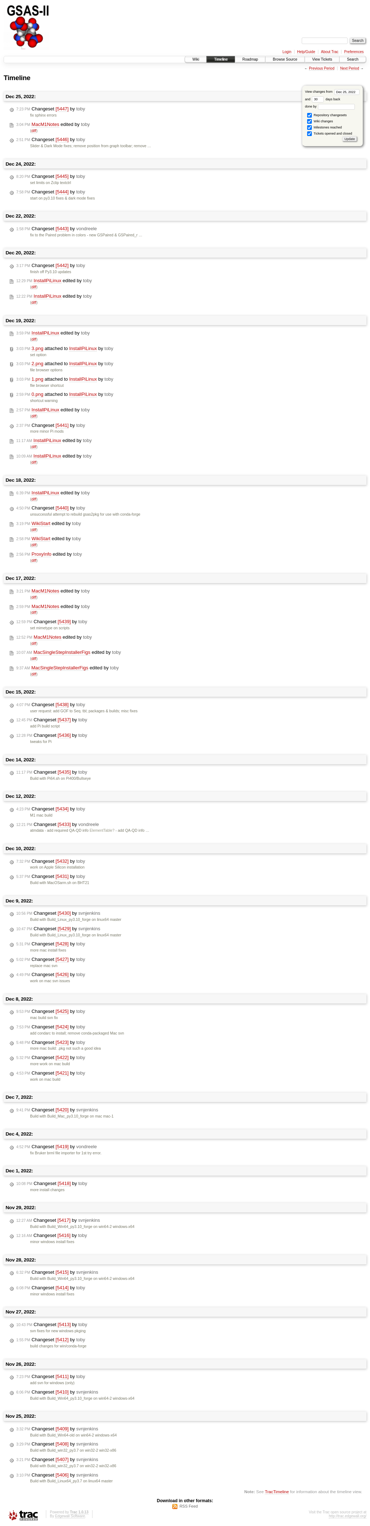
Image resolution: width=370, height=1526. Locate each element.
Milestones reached (324, 127)
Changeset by (50, 109)
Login (287, 52)
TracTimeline (277, 1491)
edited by (53, 124)
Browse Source (285, 59)
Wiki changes (320, 121)
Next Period (349, 68)
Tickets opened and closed (329, 133)
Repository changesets (327, 115)
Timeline (220, 59)
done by (330, 106)
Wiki (195, 59)
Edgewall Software (70, 1516)
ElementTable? (102, 830)
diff (33, 131)
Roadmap (250, 59)
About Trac (329, 52)
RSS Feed (189, 1506)
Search (352, 59)
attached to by (64, 348)
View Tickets (322, 59)
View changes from (332, 91)
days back (326, 99)
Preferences (354, 52)
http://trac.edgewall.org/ (347, 1516)
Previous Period (322, 68)
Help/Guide (306, 52)
